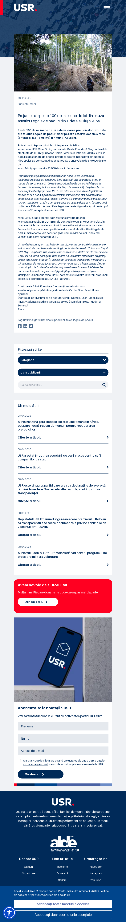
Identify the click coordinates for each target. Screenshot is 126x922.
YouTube (95, 880)
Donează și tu (36, 601)
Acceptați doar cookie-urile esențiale (63, 915)
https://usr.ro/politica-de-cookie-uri (49, 894)
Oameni (28, 866)
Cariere (62, 880)
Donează (62, 873)
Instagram (96, 873)
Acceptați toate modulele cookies (63, 904)
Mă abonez (34, 774)
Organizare (28, 873)
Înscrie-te (62, 866)
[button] (9, 912)
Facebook (96, 866)
